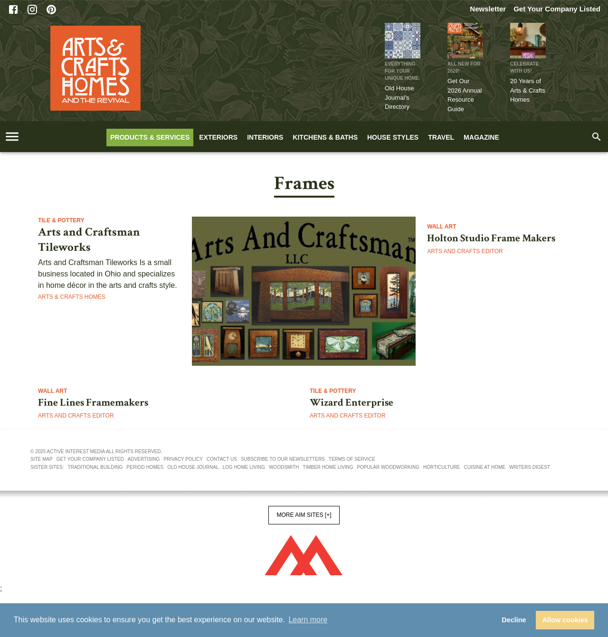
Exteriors (218, 137)
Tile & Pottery (61, 220)
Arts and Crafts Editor (465, 251)
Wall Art (441, 226)
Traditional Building (95, 467)
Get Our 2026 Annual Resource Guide (464, 95)
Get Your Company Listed (556, 9)
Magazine (481, 137)
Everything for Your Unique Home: (402, 71)
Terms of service (352, 459)
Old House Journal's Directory (399, 97)
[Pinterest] (51, 9)
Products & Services (149, 137)
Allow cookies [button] (565, 620)
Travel (441, 137)
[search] (596, 136)
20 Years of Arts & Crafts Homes (527, 90)
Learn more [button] (307, 620)
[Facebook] (13, 9)
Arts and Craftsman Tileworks (89, 240)
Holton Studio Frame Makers (491, 238)
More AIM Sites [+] (303, 515)
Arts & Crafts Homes (71, 297)
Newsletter (488, 9)
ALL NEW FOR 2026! (463, 67)
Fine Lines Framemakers (93, 402)
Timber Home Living (328, 467)
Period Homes (144, 467)
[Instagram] (32, 9)
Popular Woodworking (388, 467)
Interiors (265, 137)
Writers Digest (529, 467)
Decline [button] (514, 620)
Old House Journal (192, 467)
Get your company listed (90, 459)
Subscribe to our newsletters (283, 459)
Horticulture (441, 467)
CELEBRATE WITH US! (524, 67)
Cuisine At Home (484, 467)
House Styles (392, 137)
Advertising (144, 459)
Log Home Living (244, 467)
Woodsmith (284, 467)
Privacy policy (182, 459)
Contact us (222, 459)
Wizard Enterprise (351, 402)
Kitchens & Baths (325, 137)
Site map (41, 459)
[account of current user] (12, 136)
